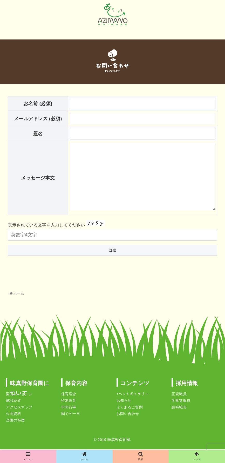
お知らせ (124, 401)
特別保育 (68, 401)
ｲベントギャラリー (133, 395)
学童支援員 (181, 401)
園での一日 (70, 415)
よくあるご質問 (130, 408)
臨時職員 (179, 408)
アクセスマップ (19, 408)
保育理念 (68, 395)
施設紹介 (13, 401)
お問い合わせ (128, 415)
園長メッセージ (19, 395)
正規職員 (179, 395)
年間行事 (68, 408)
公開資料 (13, 415)
